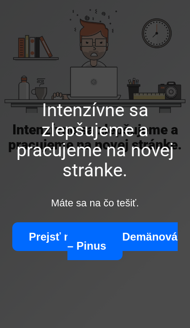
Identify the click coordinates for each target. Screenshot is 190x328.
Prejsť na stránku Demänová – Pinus (103, 241)
